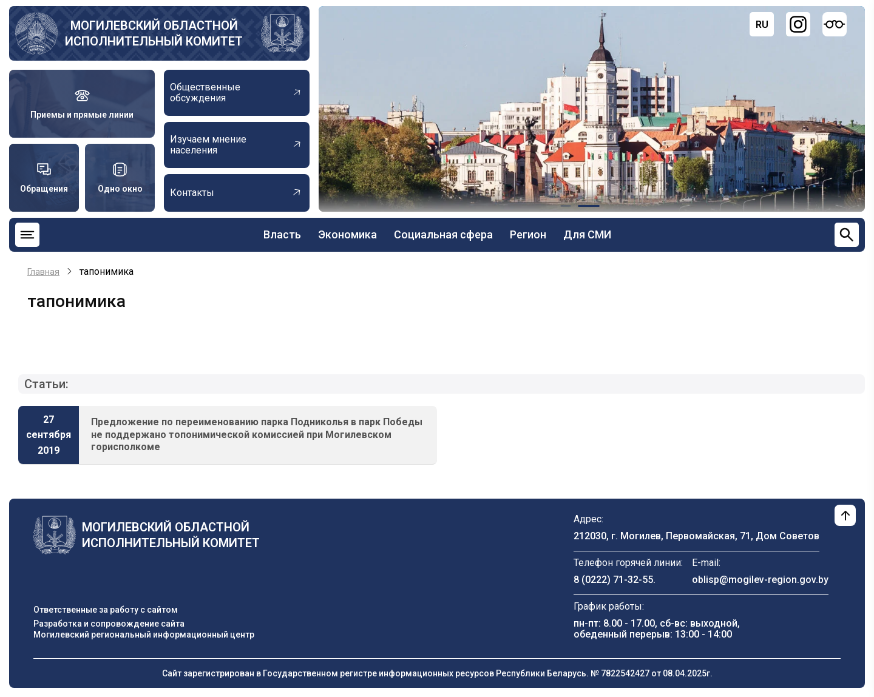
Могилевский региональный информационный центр (143, 634)
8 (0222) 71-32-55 (613, 579)
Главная (43, 272)
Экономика (347, 234)
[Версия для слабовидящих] (834, 24)
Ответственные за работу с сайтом (105, 610)
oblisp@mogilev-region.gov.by (760, 579)
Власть (282, 234)
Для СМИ (587, 234)
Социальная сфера (443, 234)
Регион (528, 234)
